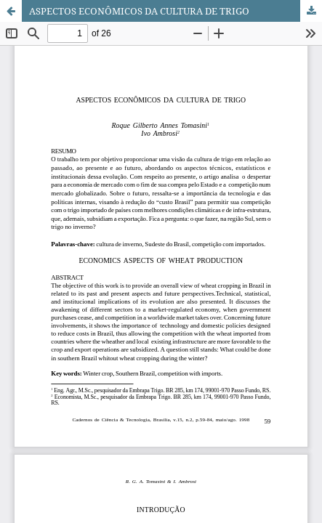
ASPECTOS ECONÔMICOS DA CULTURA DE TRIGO (139, 10)
